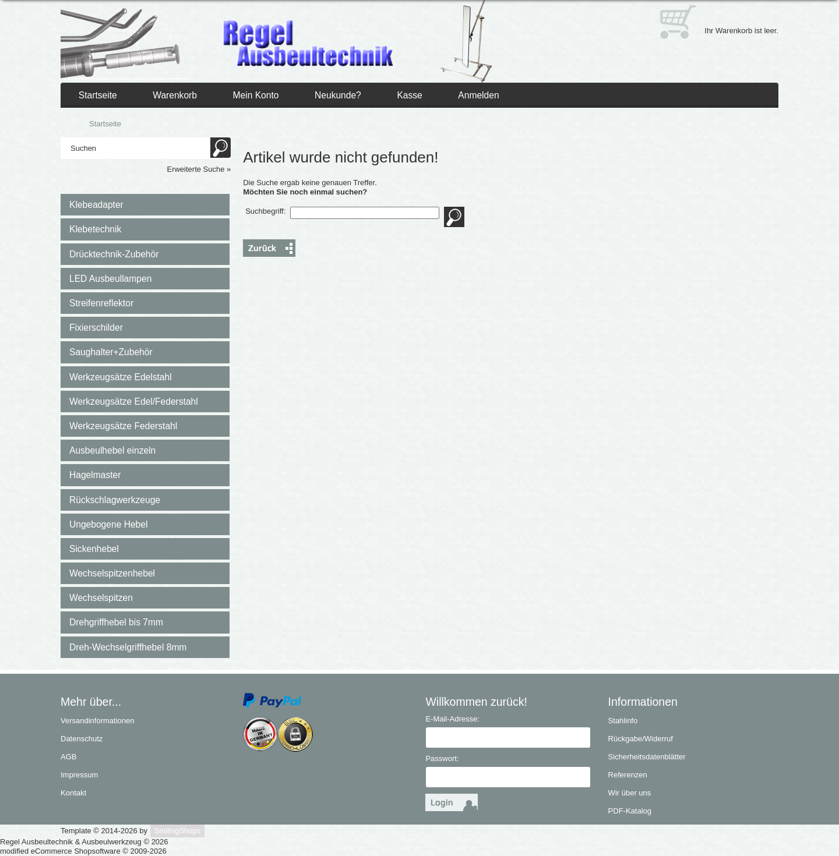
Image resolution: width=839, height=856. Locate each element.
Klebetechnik (95, 229)
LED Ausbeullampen (110, 279)
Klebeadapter (96, 205)
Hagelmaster (95, 475)
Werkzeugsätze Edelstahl (120, 377)
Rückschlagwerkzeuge (114, 500)
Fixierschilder (96, 328)
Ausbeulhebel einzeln (112, 450)
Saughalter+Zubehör (111, 352)
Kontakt (73, 792)
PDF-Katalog (629, 811)
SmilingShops (177, 830)
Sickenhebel (94, 549)
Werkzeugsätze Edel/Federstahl (133, 401)
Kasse (409, 95)
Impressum (79, 774)
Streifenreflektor (101, 303)
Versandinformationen (97, 720)
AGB (68, 756)
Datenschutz (82, 738)
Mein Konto (256, 95)
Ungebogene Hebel (108, 524)
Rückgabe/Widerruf (640, 738)
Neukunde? (338, 95)
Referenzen (627, 774)
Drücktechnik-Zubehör (113, 254)
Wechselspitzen (101, 598)
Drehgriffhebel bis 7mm (116, 622)
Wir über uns (629, 792)
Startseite (98, 95)
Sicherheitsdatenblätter (647, 756)
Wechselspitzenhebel (112, 573)
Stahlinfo (623, 720)
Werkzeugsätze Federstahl (123, 426)
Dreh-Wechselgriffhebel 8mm (127, 647)
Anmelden (478, 95)
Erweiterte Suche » (199, 169)
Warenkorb (175, 95)
